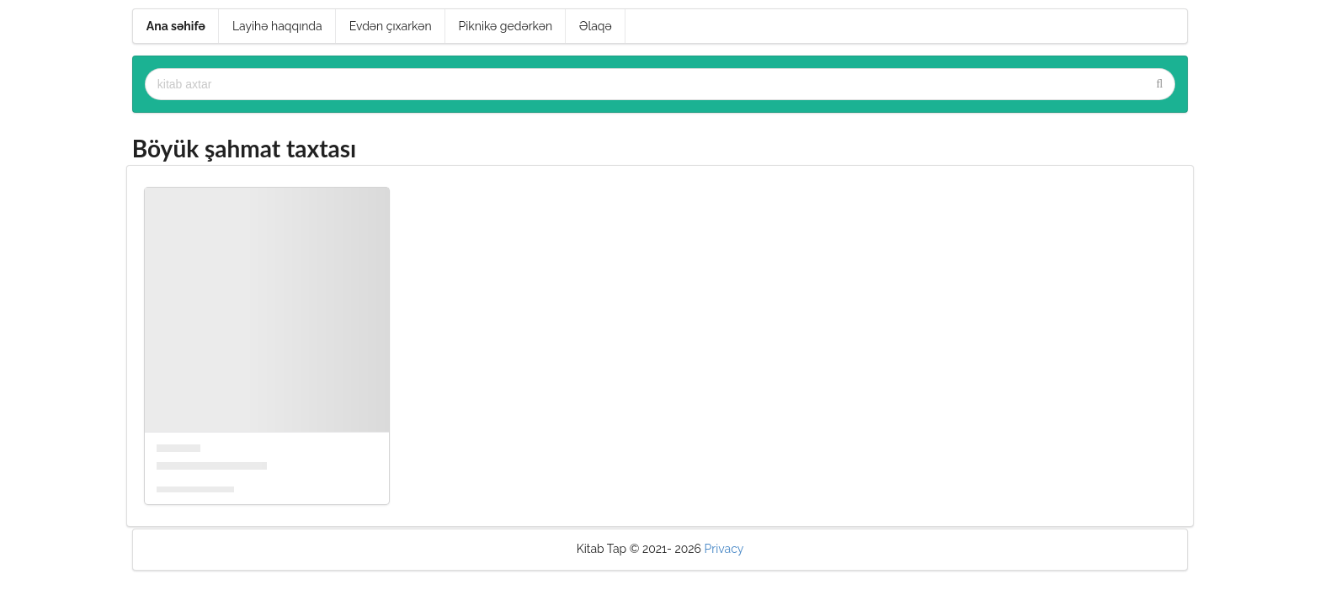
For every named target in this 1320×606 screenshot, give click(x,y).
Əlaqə (595, 26)
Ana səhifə (175, 26)
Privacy (724, 549)
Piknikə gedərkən (506, 26)
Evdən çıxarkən (390, 26)
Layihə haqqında (277, 26)
